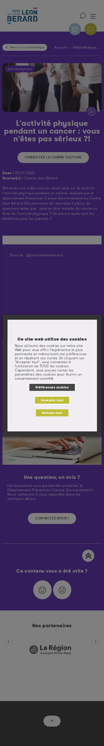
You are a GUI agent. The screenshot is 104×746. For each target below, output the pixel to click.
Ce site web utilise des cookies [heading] (52, 339)
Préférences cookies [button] (52, 387)
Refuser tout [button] (52, 413)
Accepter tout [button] (52, 400)
